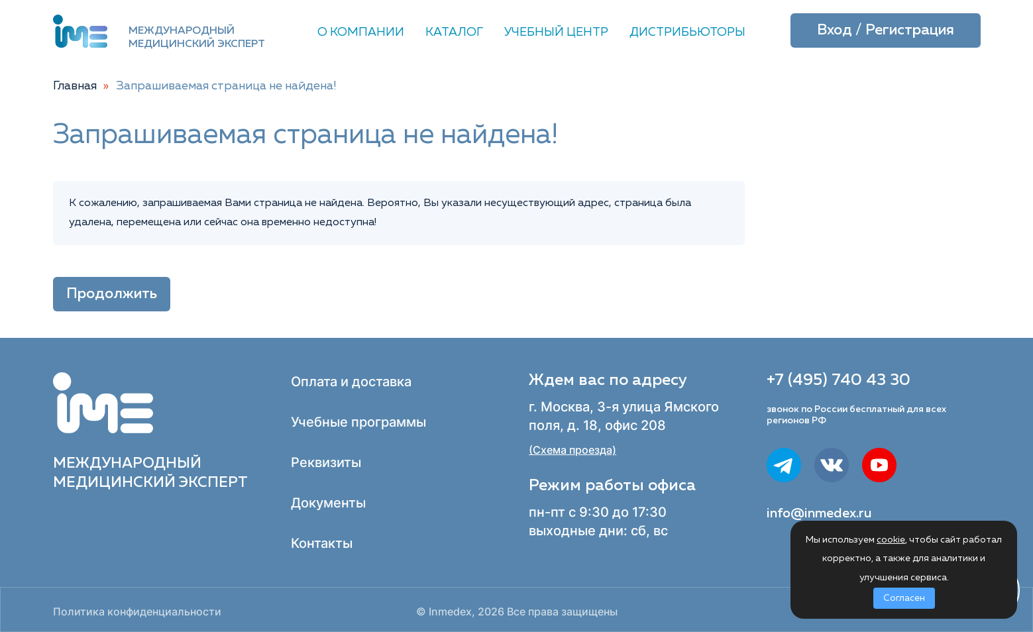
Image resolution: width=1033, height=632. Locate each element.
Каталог (454, 32)
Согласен (904, 598)
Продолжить (111, 294)
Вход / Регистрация (885, 30)
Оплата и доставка (351, 382)
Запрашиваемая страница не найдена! (227, 86)
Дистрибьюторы (687, 32)
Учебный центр (556, 32)
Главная (75, 86)
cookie (891, 540)
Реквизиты (326, 462)
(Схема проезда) (572, 450)
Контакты (322, 543)
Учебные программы (358, 422)
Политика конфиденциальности (137, 612)
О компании (360, 32)
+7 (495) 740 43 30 (838, 380)
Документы (328, 503)
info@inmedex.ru (819, 513)
